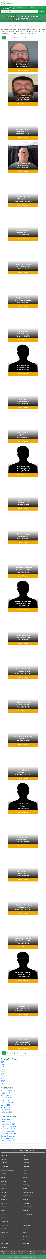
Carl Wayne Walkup (23, 536)
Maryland (4, 1192)
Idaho (3, 1177)
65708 (3, 1083)
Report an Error (4, 1252)
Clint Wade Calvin (23, 772)
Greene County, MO (8, 1126)
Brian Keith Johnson (23, 367)
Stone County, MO (8, 1131)
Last (25, 38)
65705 (3, 1074)
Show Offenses (23, 70)
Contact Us (23, 1252)
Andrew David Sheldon (23, 233)
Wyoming (4, 1247)
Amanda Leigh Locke (23, 199)
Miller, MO (5, 1100)
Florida (25, 1170)
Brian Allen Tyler (23, 435)
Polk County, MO (7, 1138)
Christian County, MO (9, 1134)
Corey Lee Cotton (23, 873)
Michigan (4, 1196)
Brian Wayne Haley (23, 469)
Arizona (3, 1159)
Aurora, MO (5, 1107)
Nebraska (26, 1203)
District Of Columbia (7, 1170)
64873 (3, 1081)
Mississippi (4, 1199)
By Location (17, 8)
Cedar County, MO (8, 1141)
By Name (33, 8)
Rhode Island (27, 1225)
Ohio (24, 1218)
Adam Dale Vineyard (23, 165)
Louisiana (4, 1188)
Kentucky (26, 1185)
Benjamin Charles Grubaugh (23, 266)
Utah (2, 1236)
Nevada (3, 1207)
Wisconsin (26, 1243)
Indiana (3, 1181)
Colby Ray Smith (23, 840)
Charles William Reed (23, 637)
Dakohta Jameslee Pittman (23, 907)
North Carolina (27, 1214)
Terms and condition (32, 1252)
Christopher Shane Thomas (23, 738)
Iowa (24, 1181)
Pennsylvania (5, 1225)
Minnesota (26, 1196)
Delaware (26, 1166)
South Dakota (27, 1229)
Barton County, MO (8, 1136)
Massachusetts (28, 1192)
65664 (3, 1079)
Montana (4, 1203)
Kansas (3, 1185)
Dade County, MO (7, 1119)
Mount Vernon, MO (8, 1091)
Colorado (26, 1163)
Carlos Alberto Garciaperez (23, 570)
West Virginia (5, 1243)
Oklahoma (4, 1221)
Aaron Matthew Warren (23, 98)
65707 (3, 1069)
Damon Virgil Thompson (23, 941)
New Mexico (27, 1210)
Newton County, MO (8, 1129)
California (4, 1163)
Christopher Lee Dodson (23, 705)
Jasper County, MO (8, 1124)
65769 (3, 1076)
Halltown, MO (6, 1110)
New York (4, 1214)
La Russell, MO (6, 1112)
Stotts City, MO (6, 1095)
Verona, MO (5, 1105)
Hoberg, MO (5, 1093)
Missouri (25, 1199)
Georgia (3, 1174)
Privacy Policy (13, 1252)
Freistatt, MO (6, 1098)
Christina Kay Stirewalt (23, 671)
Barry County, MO (7, 1122)
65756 (3, 1067)
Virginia (3, 1240)
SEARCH (41, 11)
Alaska (25, 1155)
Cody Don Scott (23, 806)
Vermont (26, 1236)
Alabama (4, 1155)
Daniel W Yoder (23, 1042)
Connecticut (5, 1166)
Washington (27, 1240)
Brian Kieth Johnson (23, 334)
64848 (3, 1071)
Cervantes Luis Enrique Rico (23, 603)
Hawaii (25, 1174)
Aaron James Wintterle (23, 131)
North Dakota (5, 1218)
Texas (25, 1232)
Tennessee (4, 1232)
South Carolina (5, 1229)
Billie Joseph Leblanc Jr (23, 300)
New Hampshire (28, 1207)
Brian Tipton (23, 401)
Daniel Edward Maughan (23, 974)
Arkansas (26, 1159)
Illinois (25, 1177)
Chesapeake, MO (7, 1102)
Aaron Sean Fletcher (23, 64)
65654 (3, 1064)
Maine (25, 1188)
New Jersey (4, 1210)
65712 (3, 1062)
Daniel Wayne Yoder (23, 1008)
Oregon (25, 1221)
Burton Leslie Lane (23, 502)
